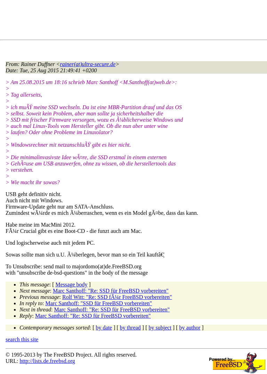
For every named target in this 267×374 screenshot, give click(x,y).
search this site (22, 339)
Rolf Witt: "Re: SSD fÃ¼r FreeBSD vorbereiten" (117, 297)
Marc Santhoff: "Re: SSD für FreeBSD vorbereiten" (111, 291)
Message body (72, 284)
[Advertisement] (132, 21)
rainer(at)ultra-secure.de (87, 64)
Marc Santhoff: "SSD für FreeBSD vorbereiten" (99, 303)
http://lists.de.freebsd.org (47, 361)
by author (189, 328)
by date (104, 328)
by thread (130, 328)
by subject (160, 328)
